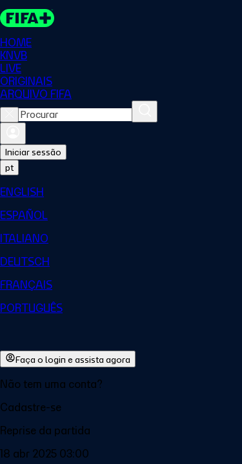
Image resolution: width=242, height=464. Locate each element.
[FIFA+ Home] (27, 18)
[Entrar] (13, 133)
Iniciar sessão (33, 152)
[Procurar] (144, 111)
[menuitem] (121, 192)
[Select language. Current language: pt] (9, 167)
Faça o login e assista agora (67, 359)
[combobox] (75, 114)
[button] (121, 407)
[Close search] (9, 114)
